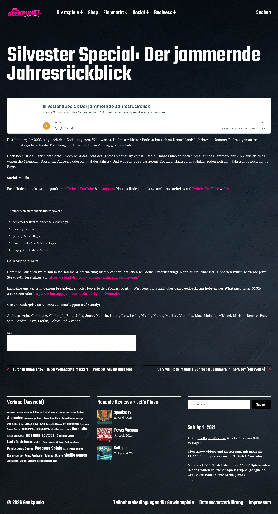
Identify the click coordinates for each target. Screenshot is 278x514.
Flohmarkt (113, 13)
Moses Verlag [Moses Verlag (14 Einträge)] (49, 442)
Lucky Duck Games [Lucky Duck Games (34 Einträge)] (20, 442)
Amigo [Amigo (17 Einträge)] (80, 412)
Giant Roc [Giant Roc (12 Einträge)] (55, 429)
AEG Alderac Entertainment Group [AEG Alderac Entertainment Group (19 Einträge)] (47, 412)
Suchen (263, 12)
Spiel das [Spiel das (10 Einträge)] (23, 461)
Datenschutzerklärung (221, 503)
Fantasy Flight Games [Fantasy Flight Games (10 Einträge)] (54, 424)
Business (163, 13)
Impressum (260, 503)
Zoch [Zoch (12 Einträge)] (55, 461)
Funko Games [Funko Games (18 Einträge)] (28, 429)
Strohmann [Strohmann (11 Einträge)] (32, 461)
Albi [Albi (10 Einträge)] (67, 412)
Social (139, 13)
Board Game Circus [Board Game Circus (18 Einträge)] (65, 418)
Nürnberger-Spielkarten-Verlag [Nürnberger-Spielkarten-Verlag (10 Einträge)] (67, 442)
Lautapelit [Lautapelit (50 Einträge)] (50, 435)
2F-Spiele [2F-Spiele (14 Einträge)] (11, 412)
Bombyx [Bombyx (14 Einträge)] (79, 419)
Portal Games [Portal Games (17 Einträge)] (76, 449)
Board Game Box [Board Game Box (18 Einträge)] (45, 418)
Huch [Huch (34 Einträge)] (75, 429)
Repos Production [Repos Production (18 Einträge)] (34, 456)
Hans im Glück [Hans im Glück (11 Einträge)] (65, 429)
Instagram (106, 188)
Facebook (231, 188)
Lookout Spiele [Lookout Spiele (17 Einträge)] (66, 436)
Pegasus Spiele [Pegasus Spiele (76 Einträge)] (48, 448)
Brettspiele (68, 13)
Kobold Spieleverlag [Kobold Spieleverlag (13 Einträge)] (15, 436)
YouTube (87, 188)
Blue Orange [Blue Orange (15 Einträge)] (30, 419)
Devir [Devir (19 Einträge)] (42, 424)
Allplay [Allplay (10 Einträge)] (73, 412)
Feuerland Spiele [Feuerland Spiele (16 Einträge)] (71, 424)
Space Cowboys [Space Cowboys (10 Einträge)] (13, 461)
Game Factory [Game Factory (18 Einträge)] (43, 429)
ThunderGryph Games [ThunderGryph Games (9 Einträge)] (44, 461)
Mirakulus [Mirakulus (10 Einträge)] (37, 442)
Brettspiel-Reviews (212, 438)
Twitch (72, 188)
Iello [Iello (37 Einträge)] (83, 429)
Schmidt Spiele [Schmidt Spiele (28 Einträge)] (53, 455)
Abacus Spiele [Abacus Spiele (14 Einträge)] (23, 412)
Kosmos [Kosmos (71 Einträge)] (33, 435)
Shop (93, 13)
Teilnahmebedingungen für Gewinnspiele (153, 503)
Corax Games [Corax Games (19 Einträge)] (31, 424)
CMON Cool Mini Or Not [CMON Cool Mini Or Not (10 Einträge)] (15, 424)
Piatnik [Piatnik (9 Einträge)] (65, 449)
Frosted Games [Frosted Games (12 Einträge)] (13, 429)
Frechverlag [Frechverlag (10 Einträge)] (84, 424)
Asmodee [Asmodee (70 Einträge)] (15, 418)
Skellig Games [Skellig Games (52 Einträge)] (75, 455)
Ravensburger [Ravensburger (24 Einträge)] (15, 455)
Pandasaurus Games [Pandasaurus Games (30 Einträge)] (20, 448)
